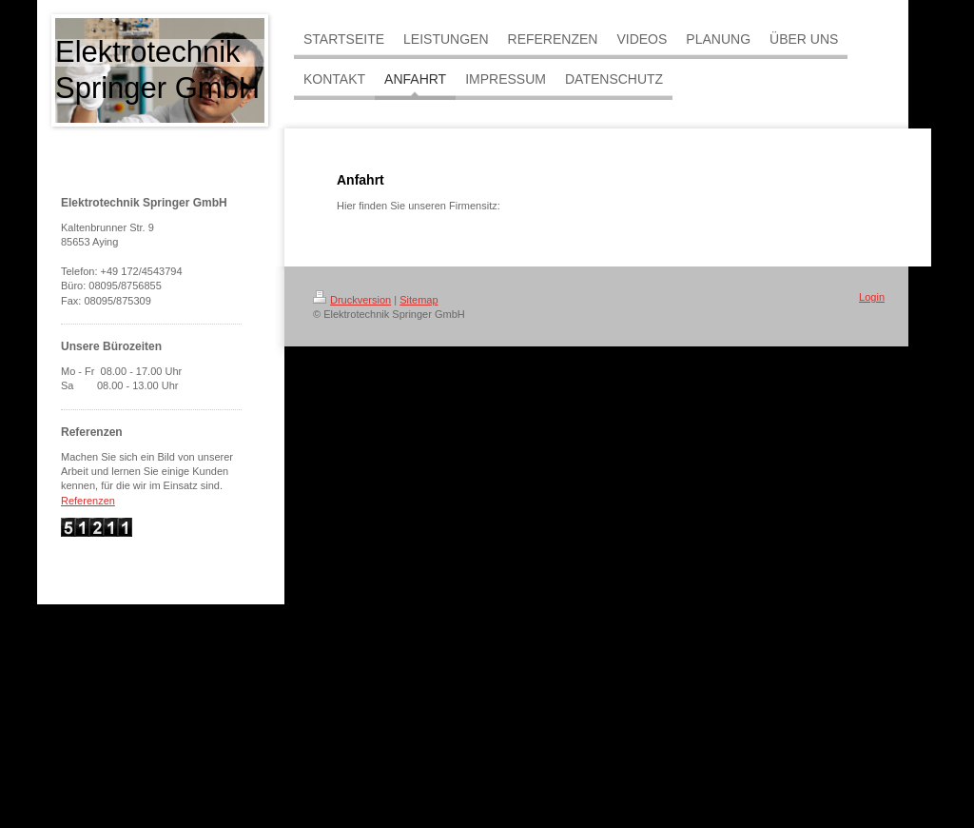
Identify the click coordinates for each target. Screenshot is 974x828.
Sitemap (418, 300)
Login (872, 297)
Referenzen (88, 500)
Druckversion (352, 300)
